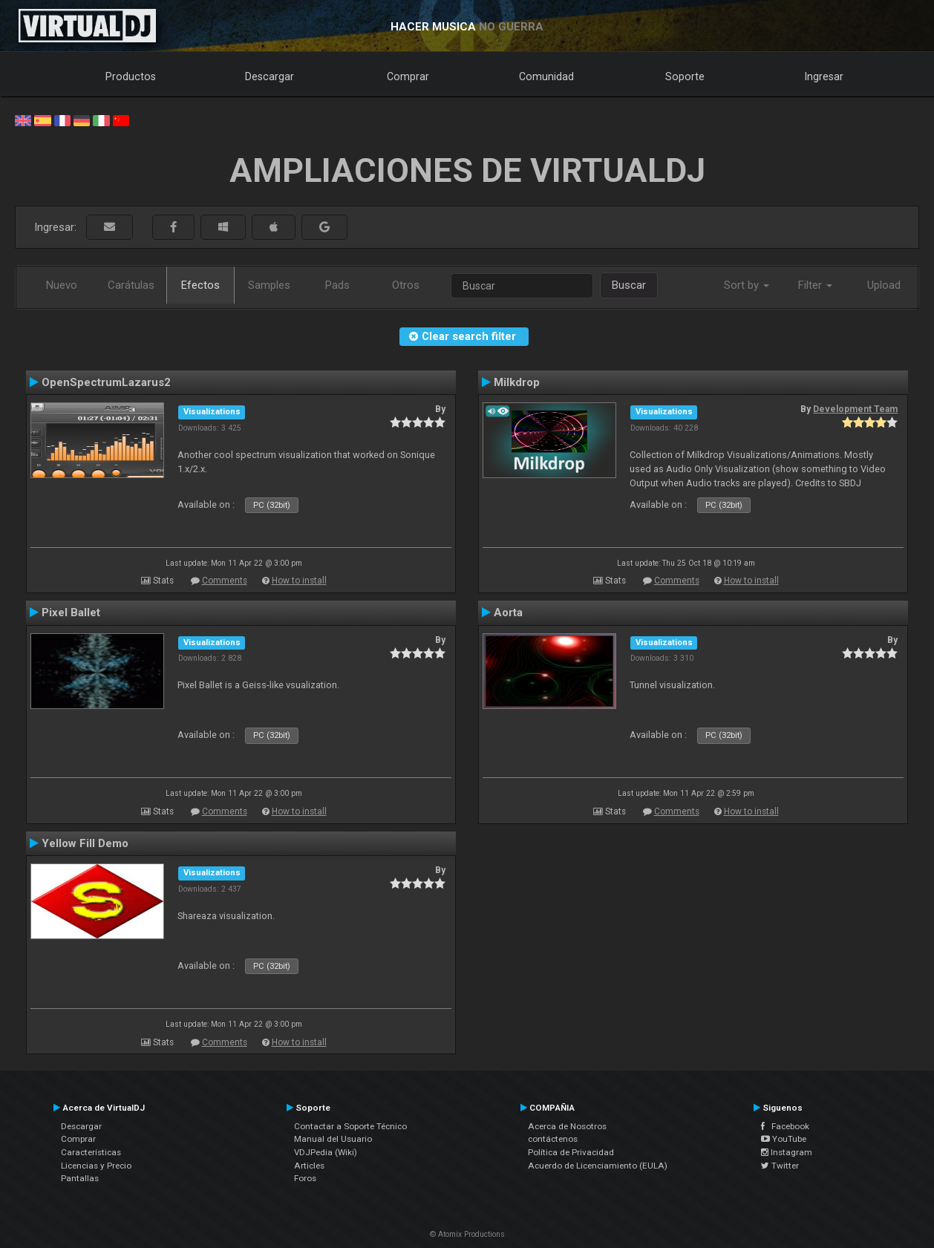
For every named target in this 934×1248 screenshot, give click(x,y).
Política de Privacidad (571, 1152)
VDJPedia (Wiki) (325, 1152)
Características (91, 1152)
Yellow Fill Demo (85, 843)
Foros (305, 1178)
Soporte (685, 76)
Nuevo (61, 285)
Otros (405, 285)
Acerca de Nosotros (567, 1126)
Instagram (786, 1152)
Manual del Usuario (333, 1139)
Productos (130, 76)
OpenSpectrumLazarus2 (106, 382)
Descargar (269, 76)
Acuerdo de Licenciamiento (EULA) (597, 1165)
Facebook (785, 1126)
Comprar (408, 76)
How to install (299, 580)
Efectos (200, 285)
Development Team (855, 409)
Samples (269, 285)
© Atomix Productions (467, 1234)
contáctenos (553, 1139)
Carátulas (131, 285)
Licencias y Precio (96, 1165)
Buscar (629, 285)
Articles (309, 1165)
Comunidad (546, 76)
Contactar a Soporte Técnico (350, 1126)
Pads (337, 285)
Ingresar (824, 76)
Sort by (746, 285)
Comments (224, 580)
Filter (815, 285)
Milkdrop (517, 382)
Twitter (780, 1165)
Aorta (508, 612)
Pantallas (80, 1178)
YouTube (783, 1139)
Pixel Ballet (71, 612)
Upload (884, 285)
